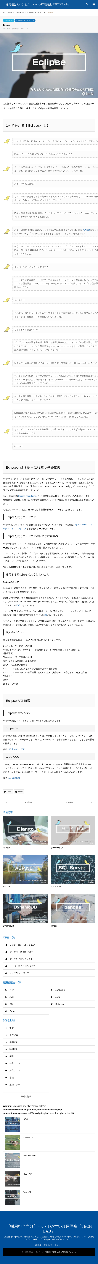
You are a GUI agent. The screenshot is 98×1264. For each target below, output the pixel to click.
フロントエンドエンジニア (22, 945)
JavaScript (60, 990)
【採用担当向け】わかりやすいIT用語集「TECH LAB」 (42, 1252)
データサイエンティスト (21, 959)
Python (13, 1011)
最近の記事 (26, 1096)
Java (57, 997)
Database (59, 1004)
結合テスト (15, 1063)
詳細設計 (14, 1049)
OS (11, 1004)
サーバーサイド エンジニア (22, 966)
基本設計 (14, 1042)
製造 (12, 1056)
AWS (12, 997)
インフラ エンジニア (19, 973)
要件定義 (14, 1035)
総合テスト (15, 1070)
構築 (12, 1077)
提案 (12, 1028)
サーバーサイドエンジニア (25, 20)
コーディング (8, 20)
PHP (12, 990)
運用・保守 (15, 1084)
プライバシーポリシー (53, 1245)
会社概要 (38, 1245)
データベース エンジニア (21, 952)
